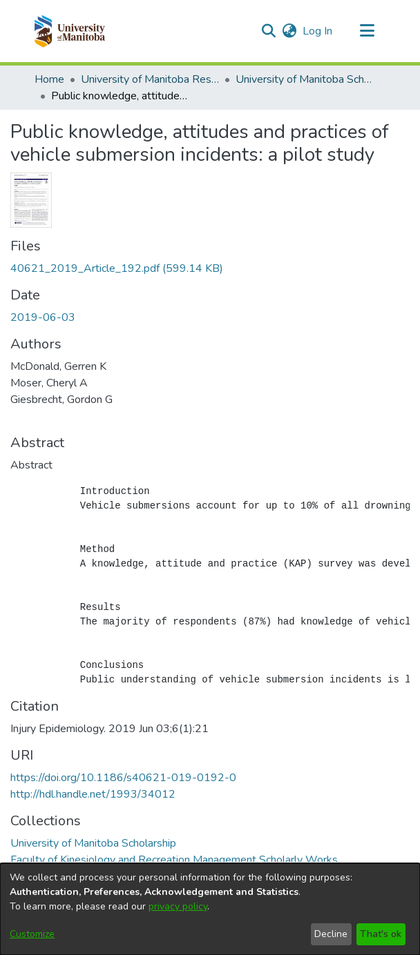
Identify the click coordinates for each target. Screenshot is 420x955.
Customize (32, 934)
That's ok (380, 934)
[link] (116, 268)
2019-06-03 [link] (42, 317)
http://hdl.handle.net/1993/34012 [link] (92, 794)
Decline (330, 934)
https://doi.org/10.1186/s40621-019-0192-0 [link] (123, 777)
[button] (69, 31)
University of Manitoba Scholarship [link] (305, 79)
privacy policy (178, 906)
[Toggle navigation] (366, 31)
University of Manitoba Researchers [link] (150, 79)
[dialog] (210, 909)
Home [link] (49, 79)
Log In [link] (318, 31)
